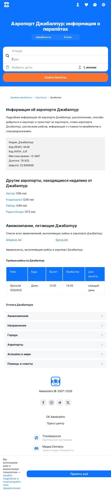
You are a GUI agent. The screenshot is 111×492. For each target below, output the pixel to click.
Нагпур (10, 193)
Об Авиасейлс (55, 417)
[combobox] (55, 51)
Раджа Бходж (15, 211)
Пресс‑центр (55, 423)
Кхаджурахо (14, 199)
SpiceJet (62, 240)
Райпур (10, 205)
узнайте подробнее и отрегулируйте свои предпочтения (39, 486)
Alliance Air (14, 240)
